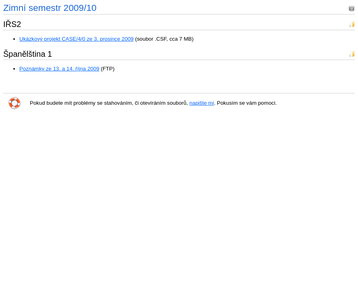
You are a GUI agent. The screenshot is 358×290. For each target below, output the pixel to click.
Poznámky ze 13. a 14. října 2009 (59, 69)
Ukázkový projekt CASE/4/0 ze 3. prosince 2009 (76, 39)
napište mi (201, 103)
